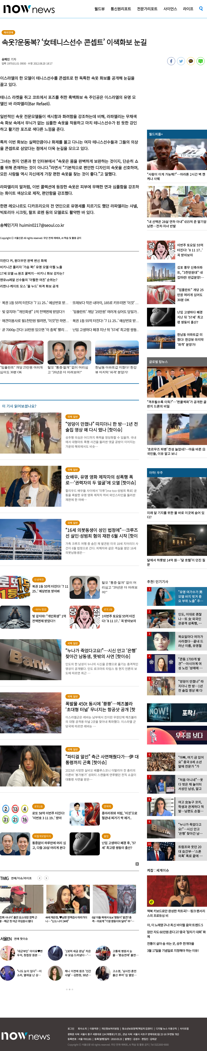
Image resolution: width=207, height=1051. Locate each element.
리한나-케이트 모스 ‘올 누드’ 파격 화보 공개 (29, 286)
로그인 (71, 1028)
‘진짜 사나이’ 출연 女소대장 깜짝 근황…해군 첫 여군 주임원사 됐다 (64, 919)
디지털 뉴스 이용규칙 (166, 1028)
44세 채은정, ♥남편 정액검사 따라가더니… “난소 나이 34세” (112, 919)
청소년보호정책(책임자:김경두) (137, 1028)
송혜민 (6, 59)
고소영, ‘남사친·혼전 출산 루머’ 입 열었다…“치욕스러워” (124, 975)
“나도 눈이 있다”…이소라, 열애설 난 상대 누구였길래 (29, 975)
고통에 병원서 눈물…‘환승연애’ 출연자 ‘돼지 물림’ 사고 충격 (125, 955)
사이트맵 (184, 1028)
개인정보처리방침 (110, 1028)
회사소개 (82, 1028)
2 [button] (69, 989)
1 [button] (67, 989)
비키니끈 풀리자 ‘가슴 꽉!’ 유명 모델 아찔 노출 (31, 267)
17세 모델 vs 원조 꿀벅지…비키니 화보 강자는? (32, 273)
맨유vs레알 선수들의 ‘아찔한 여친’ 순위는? (28, 279)
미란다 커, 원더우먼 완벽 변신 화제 (23, 260)
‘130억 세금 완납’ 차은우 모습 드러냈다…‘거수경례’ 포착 (78, 955)
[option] (66, 905)
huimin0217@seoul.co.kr (41, 225)
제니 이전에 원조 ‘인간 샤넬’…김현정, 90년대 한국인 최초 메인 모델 (78, 975)
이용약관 (94, 1028)
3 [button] (72, 989)
